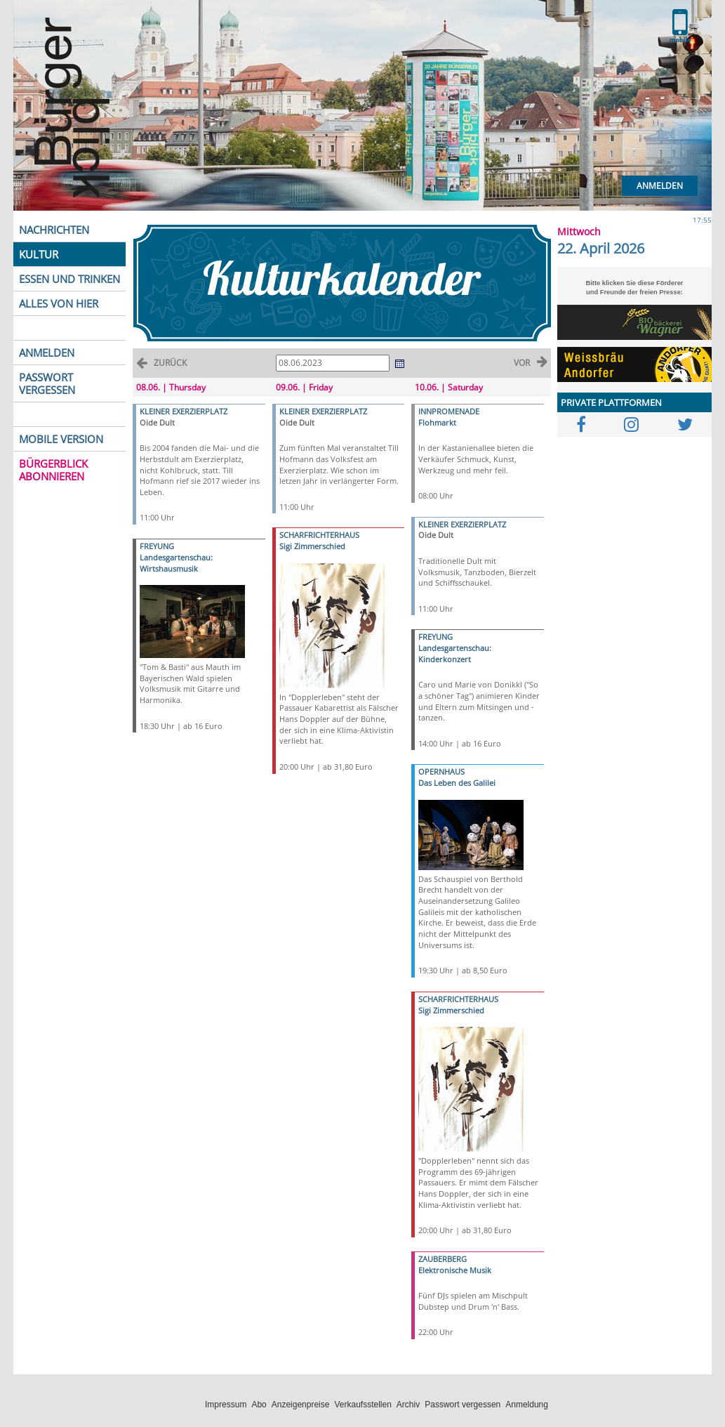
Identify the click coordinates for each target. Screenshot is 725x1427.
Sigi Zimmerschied (312, 546)
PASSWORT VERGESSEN (47, 383)
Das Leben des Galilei (456, 782)
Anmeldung (526, 1404)
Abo (258, 1404)
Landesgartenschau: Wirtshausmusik (176, 563)
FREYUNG (157, 546)
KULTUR (38, 254)
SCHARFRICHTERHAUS (319, 535)
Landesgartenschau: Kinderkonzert (454, 653)
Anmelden (660, 186)
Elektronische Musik (454, 1270)
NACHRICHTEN (54, 230)
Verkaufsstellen (362, 1404)
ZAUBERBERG (442, 1259)
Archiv (408, 1404)
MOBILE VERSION (61, 439)
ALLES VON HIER (58, 303)
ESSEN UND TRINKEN (69, 279)
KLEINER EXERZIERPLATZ (183, 411)
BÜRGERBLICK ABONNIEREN (53, 469)
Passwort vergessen (462, 1404)
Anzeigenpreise (301, 1404)
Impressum (225, 1404)
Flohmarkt (437, 422)
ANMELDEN (46, 353)
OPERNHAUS (441, 771)
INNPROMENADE (448, 411)
